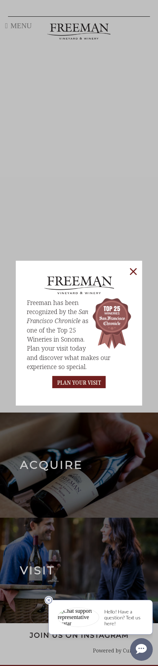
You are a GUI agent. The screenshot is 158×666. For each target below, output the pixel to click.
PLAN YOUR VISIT (79, 382)
